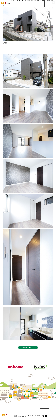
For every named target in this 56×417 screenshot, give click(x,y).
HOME (12, 0)
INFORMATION (35, 0)
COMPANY (41, 0)
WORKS (21, 0)
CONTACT (50, 0)
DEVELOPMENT (27, 0)
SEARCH (16, 0)
